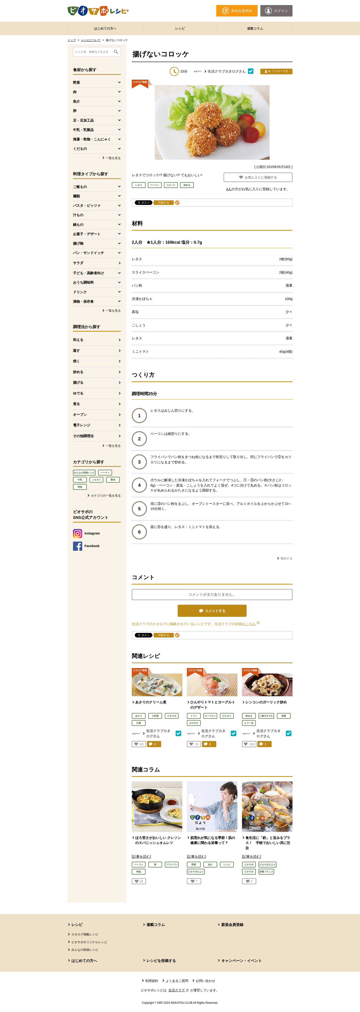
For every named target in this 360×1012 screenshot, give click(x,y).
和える (78, 340)
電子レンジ (81, 425)
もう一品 (248, 723)
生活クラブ (179, 990)
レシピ (180, 28)
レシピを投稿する (161, 961)
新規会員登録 (232, 925)
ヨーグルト (210, 716)
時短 (80, 487)
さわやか (193, 723)
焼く (76, 361)
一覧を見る (113, 158)
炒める (78, 372)
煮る (76, 404)
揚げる (78, 382)
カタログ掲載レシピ (84, 934)
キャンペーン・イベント (241, 961)
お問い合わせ (205, 981)
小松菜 (155, 716)
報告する (286, 558)
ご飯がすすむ (266, 716)
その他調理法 (83, 436)
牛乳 (80, 479)
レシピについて (91, 40)
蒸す (76, 350)
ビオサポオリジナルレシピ (89, 942)
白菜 (138, 723)
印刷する (163, 202)
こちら (252, 624)
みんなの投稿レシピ (84, 472)
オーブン (80, 415)
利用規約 (151, 981)
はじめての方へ (105, 28)
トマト (193, 716)
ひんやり (226, 716)
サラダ (78, 263)
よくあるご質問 (177, 981)
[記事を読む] (141, 856)
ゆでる (78, 393)
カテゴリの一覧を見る (106, 495)
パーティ (105, 472)
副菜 (283, 716)
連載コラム (255, 28)
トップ (72, 40)
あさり (138, 716)
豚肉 (113, 479)
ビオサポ (171, 716)
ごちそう (96, 479)
